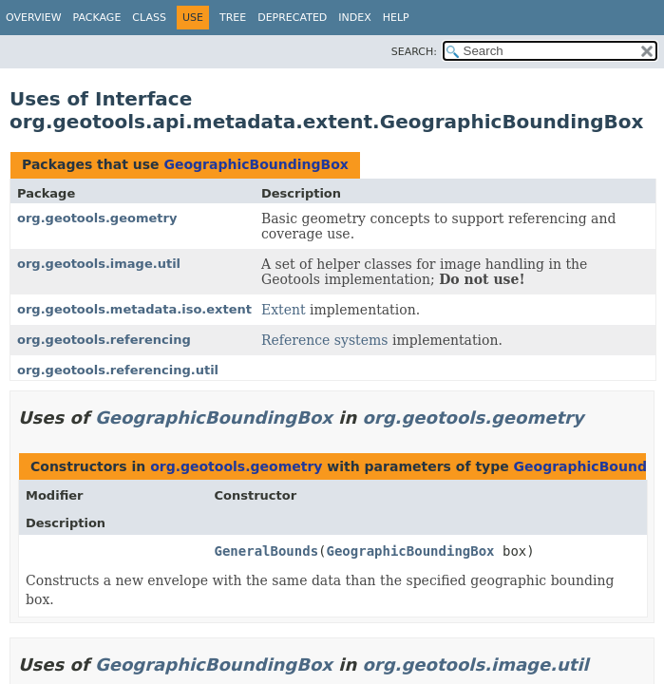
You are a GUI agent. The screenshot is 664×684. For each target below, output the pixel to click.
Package (97, 17)
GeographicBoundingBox (255, 164)
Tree (232, 17)
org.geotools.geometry (97, 218)
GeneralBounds (267, 551)
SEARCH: (414, 52)
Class (149, 17)
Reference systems (325, 340)
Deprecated (292, 17)
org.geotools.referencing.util (117, 370)
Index (354, 17)
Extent (283, 309)
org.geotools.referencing (104, 339)
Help (396, 17)
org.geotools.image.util (98, 263)
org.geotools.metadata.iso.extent (134, 309)
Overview (34, 17)
